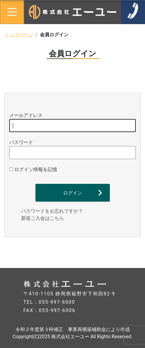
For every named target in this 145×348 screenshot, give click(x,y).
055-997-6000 (57, 302)
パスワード (72, 149)
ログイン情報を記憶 (33, 169)
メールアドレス (72, 122)
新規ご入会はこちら (42, 218)
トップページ (18, 34)
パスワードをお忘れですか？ (52, 211)
